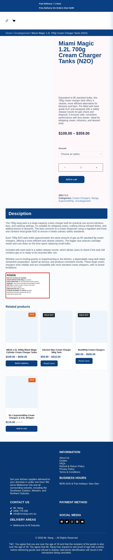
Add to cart (71, 179)
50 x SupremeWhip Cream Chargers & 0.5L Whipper (22, 416)
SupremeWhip (66, 201)
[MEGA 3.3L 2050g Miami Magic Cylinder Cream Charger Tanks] (21, 327)
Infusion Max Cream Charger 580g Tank (56, 351)
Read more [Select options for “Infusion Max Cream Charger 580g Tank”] (49, 363)
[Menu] (7, 20)
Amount (62, 148)
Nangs (95, 198)
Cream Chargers (81, 198)
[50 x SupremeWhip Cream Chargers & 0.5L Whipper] (21, 392)
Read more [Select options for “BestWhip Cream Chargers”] (84, 361)
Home (9, 33)
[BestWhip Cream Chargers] (91, 327)
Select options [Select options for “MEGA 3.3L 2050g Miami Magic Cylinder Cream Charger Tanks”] (21, 363)
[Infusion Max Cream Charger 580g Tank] (56, 327)
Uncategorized (21, 33)
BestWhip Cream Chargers (91, 350)
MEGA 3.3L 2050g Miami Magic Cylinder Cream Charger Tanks (21, 351)
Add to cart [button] (21, 428)
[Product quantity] (81, 167)
